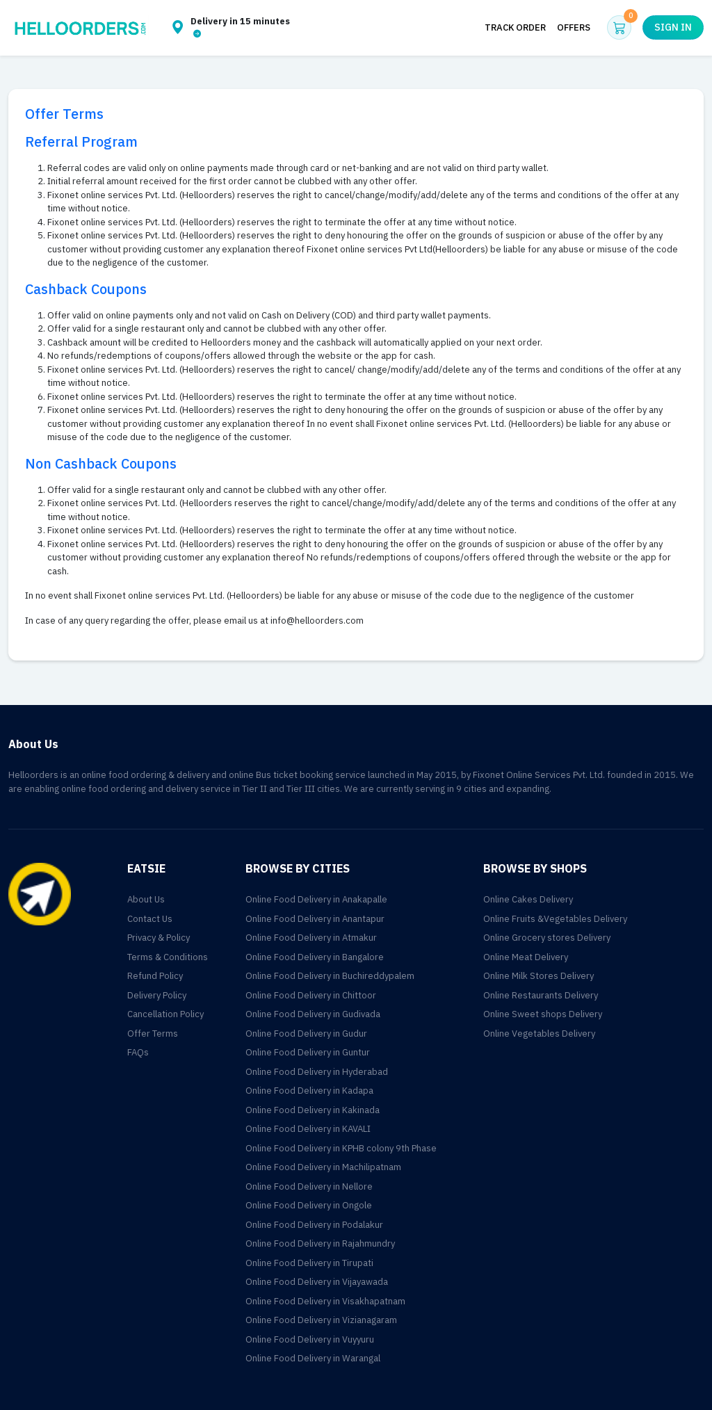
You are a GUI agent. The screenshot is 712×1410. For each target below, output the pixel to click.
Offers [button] (573, 27)
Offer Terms (152, 1033)
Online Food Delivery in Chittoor (310, 995)
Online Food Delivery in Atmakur (311, 937)
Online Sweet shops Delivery (542, 1014)
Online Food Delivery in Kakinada (312, 1110)
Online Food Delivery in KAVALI (308, 1128)
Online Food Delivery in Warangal (312, 1358)
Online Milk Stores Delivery (538, 975)
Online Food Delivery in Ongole (308, 1205)
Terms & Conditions (167, 957)
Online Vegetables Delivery (539, 1033)
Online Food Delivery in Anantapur (315, 918)
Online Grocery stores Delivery (546, 937)
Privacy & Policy (158, 937)
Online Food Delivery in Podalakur (314, 1224)
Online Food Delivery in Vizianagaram (321, 1320)
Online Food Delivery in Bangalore (314, 957)
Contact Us (149, 918)
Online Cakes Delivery (528, 899)
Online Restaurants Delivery (540, 995)
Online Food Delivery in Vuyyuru (309, 1339)
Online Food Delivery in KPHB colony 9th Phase (341, 1148)
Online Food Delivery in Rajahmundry (320, 1243)
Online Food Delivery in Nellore (309, 1186)
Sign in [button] (673, 27)
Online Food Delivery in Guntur (307, 1052)
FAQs (138, 1052)
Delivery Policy (156, 995)
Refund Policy (155, 975)
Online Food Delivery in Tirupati (309, 1263)
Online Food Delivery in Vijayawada (316, 1281)
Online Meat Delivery (525, 957)
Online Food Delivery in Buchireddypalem (329, 975)
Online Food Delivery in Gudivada (312, 1014)
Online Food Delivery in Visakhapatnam (325, 1301)
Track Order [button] (515, 27)
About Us (146, 899)
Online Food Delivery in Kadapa (309, 1090)
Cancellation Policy (165, 1014)
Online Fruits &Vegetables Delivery (555, 918)
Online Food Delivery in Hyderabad (316, 1071)
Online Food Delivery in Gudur (306, 1033)
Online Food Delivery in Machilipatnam (323, 1167)
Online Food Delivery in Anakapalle (316, 899)
